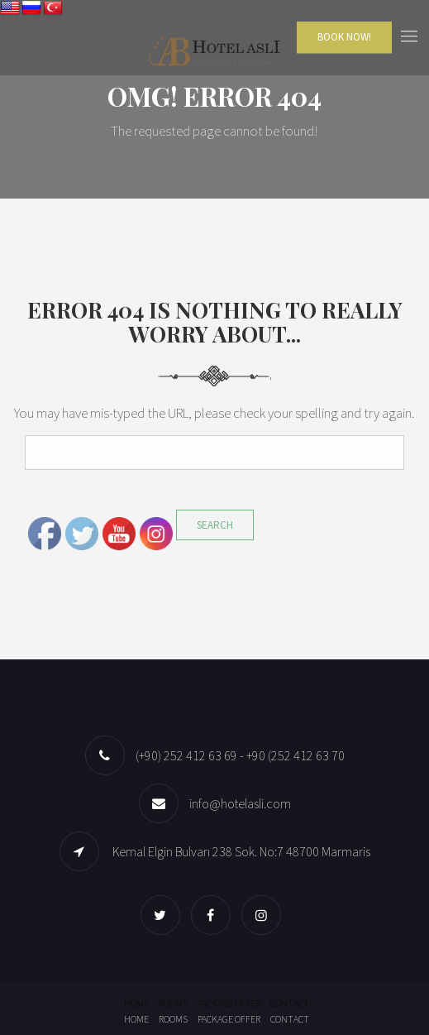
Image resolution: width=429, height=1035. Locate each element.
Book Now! (344, 37)
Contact (289, 1003)
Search (215, 525)
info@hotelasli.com (240, 803)
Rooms (173, 1003)
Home (136, 1003)
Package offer (229, 1003)
